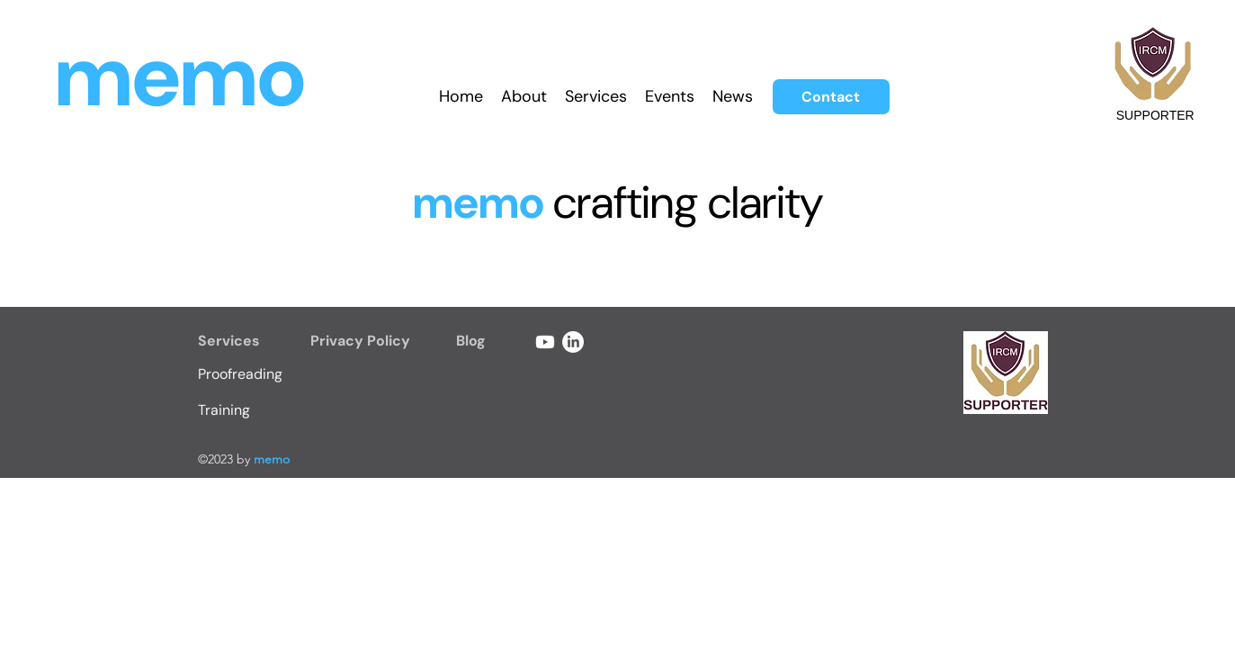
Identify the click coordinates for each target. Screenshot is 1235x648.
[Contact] (831, 96)
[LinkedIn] (573, 342)
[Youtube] (545, 342)
